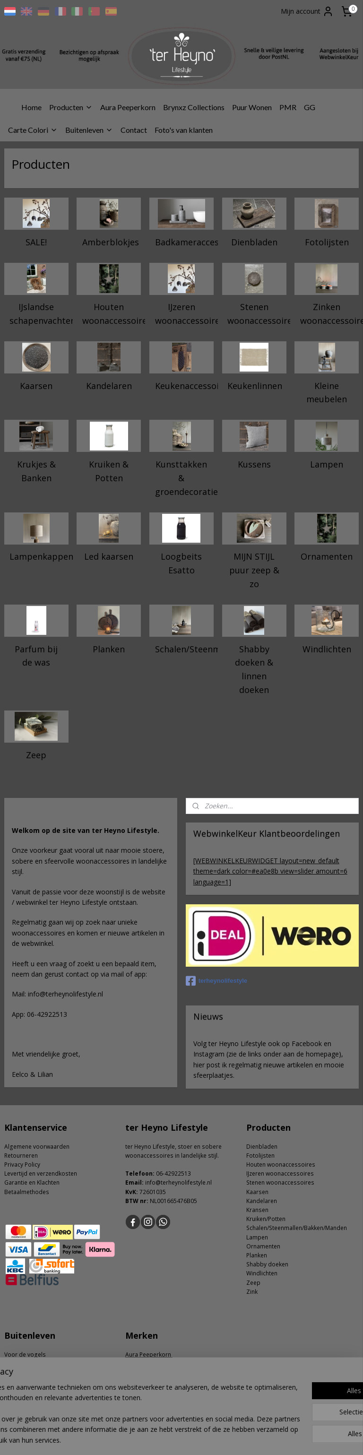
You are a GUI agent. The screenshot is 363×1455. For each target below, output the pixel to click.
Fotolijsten (327, 241)
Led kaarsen (108, 556)
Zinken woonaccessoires (329, 313)
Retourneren (21, 1156)
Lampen (326, 464)
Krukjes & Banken (36, 471)
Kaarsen (36, 385)
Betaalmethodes (26, 1192)
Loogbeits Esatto (181, 563)
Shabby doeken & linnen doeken (254, 669)
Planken (109, 648)
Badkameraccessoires (184, 241)
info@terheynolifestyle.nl (178, 1182)
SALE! (36, 241)
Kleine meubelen (326, 392)
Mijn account (307, 11)
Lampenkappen (38, 556)
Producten (71, 107)
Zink (252, 1292)
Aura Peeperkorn (128, 107)
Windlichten (326, 648)
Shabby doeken (267, 1264)
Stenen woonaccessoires (256, 313)
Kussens (254, 464)
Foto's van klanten (184, 129)
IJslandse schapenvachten (38, 313)
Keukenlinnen (254, 385)
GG (309, 107)
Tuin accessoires (27, 1364)
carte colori (141, 1364)
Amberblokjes (110, 241)
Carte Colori (33, 129)
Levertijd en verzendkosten (40, 1173)
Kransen (257, 1210)
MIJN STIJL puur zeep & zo (254, 570)
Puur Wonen (252, 107)
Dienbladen (254, 241)
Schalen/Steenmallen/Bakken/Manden (184, 648)
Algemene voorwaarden (36, 1147)
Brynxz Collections (194, 107)
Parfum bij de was (36, 655)
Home (31, 107)
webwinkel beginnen (208, 1437)
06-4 (162, 1173)
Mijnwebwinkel (291, 1437)
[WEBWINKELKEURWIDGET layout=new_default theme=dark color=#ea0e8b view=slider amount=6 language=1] (270, 871)
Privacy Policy (22, 1165)
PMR (287, 107)
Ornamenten (327, 556)
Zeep (36, 754)
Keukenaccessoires (184, 385)
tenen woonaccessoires (282, 1182)
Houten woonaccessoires (111, 313)
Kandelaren (109, 385)
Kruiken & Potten (109, 471)
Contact (134, 129)
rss (172, 1437)
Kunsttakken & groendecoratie (184, 478)
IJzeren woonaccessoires (184, 313)
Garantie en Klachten (32, 1182)
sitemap (152, 1437)
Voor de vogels (25, 1355)
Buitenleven (89, 129)
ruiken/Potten (267, 1219)
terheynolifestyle (216, 981)
